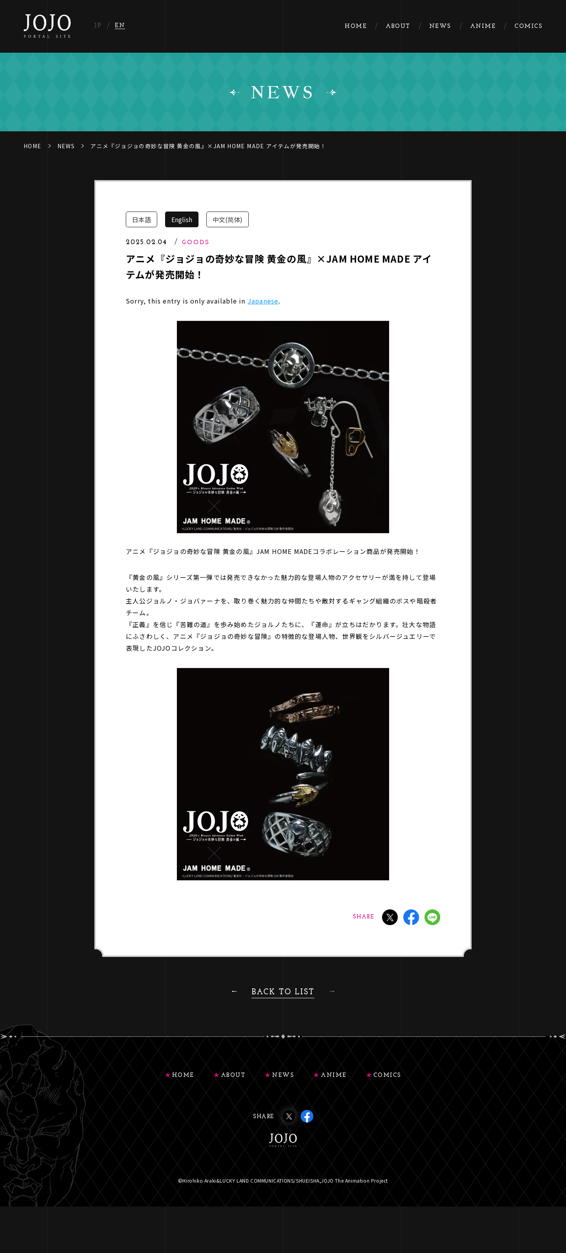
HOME (33, 146)
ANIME (334, 1075)
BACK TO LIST (283, 992)
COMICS (387, 1075)
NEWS (66, 146)
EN (120, 26)
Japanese (263, 300)
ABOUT (233, 1075)
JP (97, 26)
